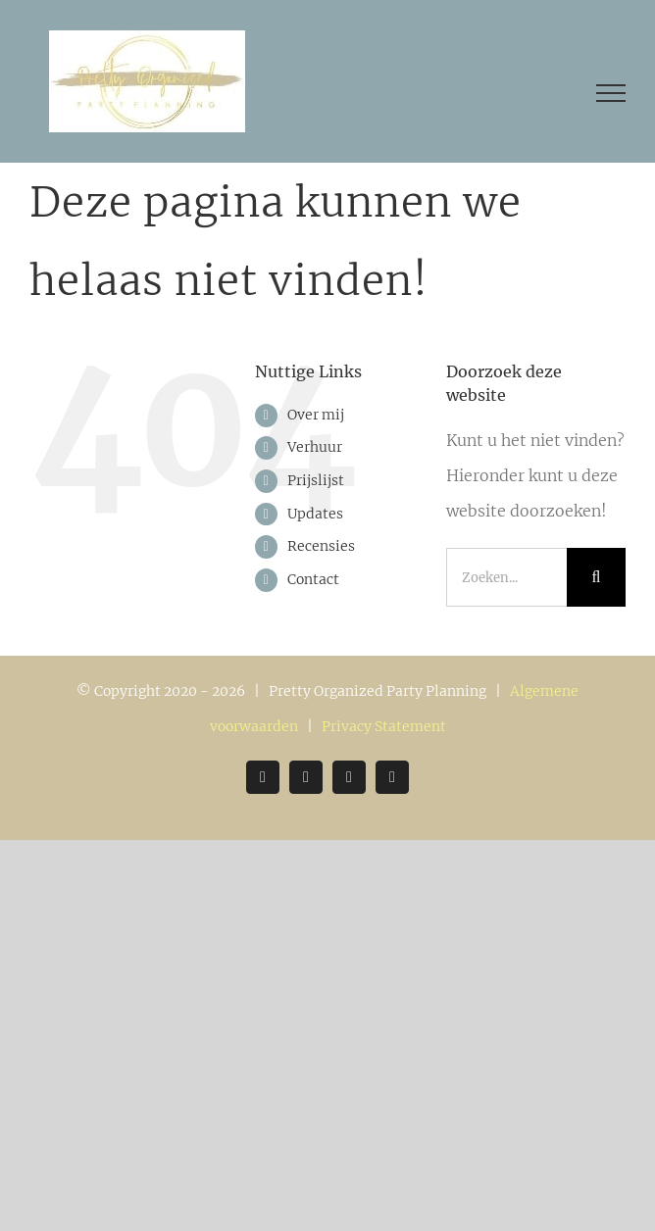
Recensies (321, 546)
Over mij (315, 414)
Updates (315, 513)
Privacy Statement (384, 726)
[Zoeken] (596, 577)
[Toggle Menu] (611, 93)
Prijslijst (315, 480)
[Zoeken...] (506, 577)
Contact (313, 579)
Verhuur (314, 447)
